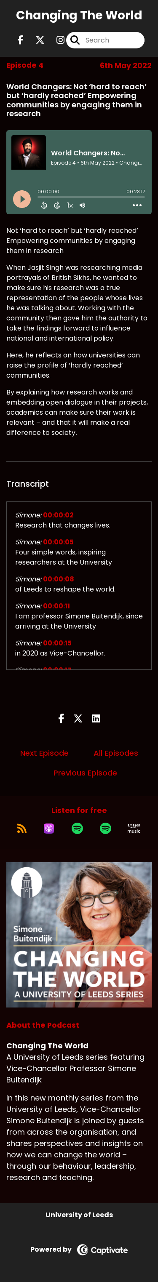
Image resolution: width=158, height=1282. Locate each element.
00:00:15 (57, 643)
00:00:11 (56, 606)
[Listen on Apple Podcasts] (48, 828)
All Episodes (116, 753)
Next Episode (44, 753)
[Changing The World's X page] (35, 40)
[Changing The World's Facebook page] (21, 40)
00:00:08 (58, 579)
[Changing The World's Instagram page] (55, 40)
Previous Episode (85, 773)
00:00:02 (58, 515)
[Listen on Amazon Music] (134, 828)
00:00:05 (58, 542)
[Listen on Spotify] (77, 828)
